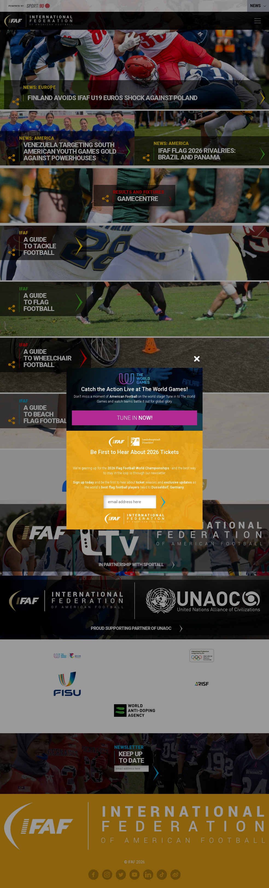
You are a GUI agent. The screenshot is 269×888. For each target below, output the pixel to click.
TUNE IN (135, 418)
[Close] (197, 358)
